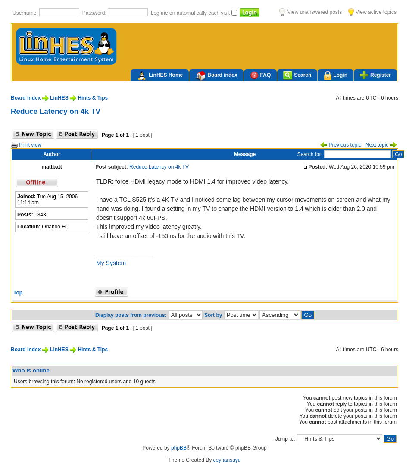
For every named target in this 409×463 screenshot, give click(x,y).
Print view (26, 145)
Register (375, 75)
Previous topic (340, 145)
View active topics (372, 12)
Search (297, 75)
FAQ (260, 75)
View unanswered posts (310, 12)
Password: (95, 13)
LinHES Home (160, 76)
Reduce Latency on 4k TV (55, 111)
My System (111, 263)
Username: (25, 13)
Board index (216, 76)
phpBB (179, 448)
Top (17, 293)
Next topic (381, 145)
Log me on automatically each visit (191, 13)
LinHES (59, 98)
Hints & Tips (93, 98)
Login (335, 76)
